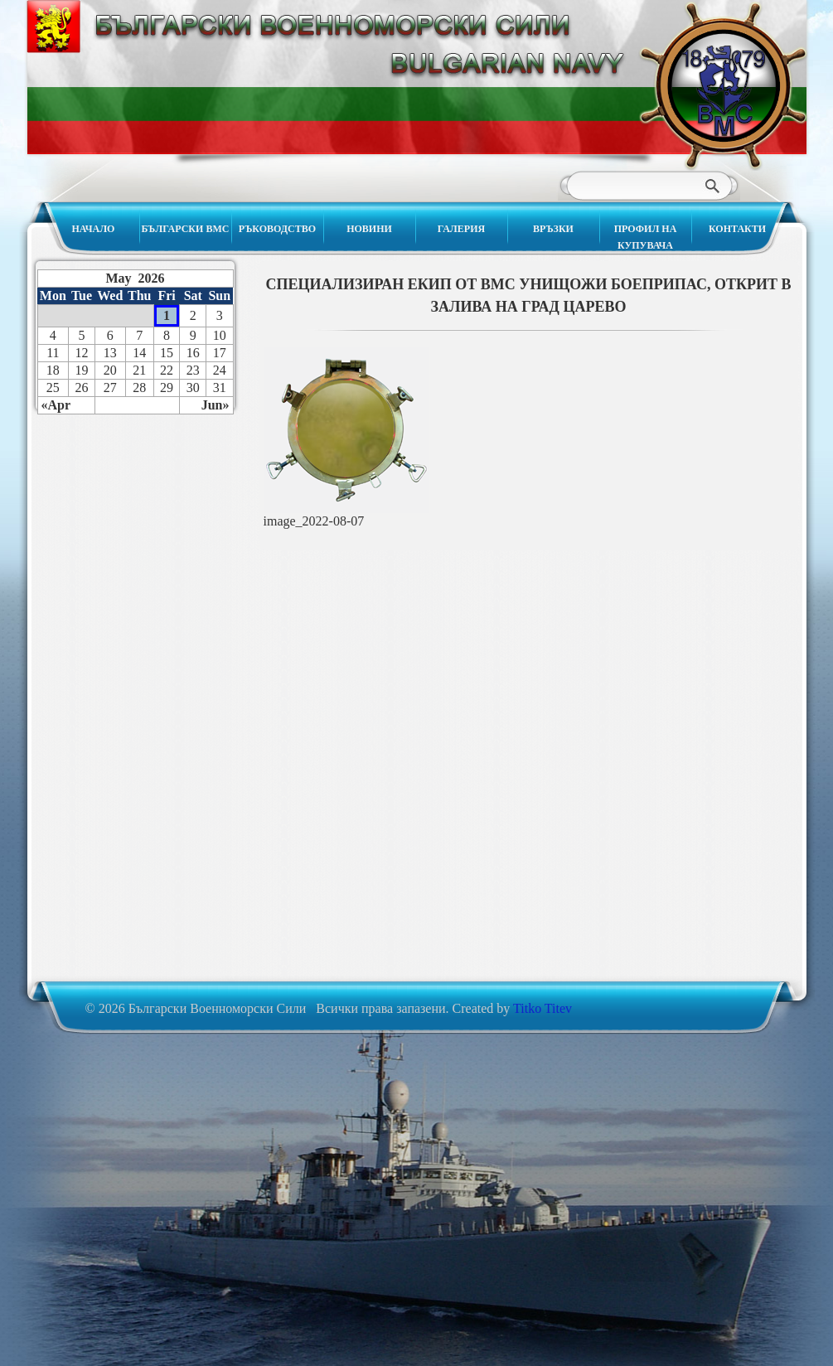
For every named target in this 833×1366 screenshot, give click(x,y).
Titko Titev (542, 1008)
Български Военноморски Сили (722, 85)
